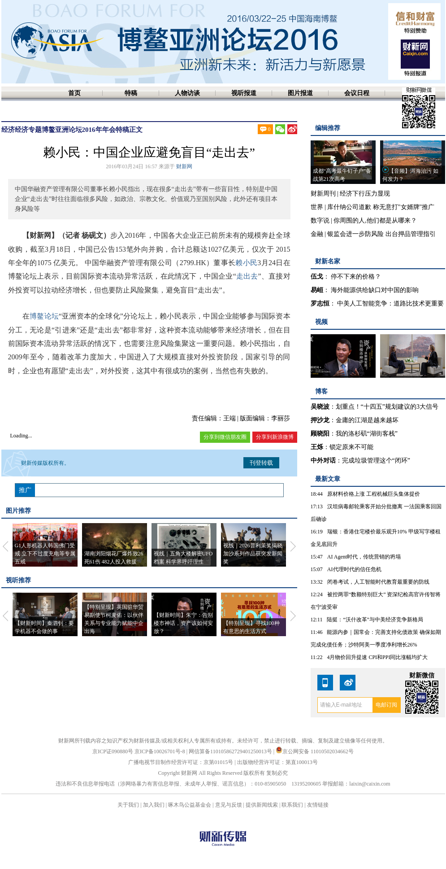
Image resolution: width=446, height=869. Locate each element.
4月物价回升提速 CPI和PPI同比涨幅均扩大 (377, 657)
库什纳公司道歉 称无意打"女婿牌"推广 (380, 207)
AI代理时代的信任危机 (354, 569)
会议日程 (356, 93)
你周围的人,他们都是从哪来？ (375, 220)
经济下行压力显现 (365, 193)
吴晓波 (320, 406)
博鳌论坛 (44, 316)
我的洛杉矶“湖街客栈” (367, 433)
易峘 (317, 290)
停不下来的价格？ (356, 276)
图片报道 (300, 93)
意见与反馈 (228, 805)
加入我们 (154, 805)
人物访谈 (187, 93)
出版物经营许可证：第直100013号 (277, 762)
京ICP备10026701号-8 (160, 751)
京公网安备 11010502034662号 (315, 751)
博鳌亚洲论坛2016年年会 (79, 129)
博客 (321, 391)
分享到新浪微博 (275, 437)
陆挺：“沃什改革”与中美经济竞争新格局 (375, 619)
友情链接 (318, 805)
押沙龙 (320, 420)
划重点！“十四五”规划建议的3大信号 (387, 406)
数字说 (320, 220)
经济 (8, 129)
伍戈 (317, 276)
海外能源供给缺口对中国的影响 (375, 290)
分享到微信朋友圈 (225, 437)
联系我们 (292, 805)
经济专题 (28, 129)
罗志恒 (320, 303)
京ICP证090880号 (112, 751)
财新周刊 (323, 193)
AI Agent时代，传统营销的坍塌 (364, 557)
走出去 (247, 276)
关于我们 (128, 805)
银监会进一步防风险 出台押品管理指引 (381, 234)
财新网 (184, 166)
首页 (74, 93)
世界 (317, 207)
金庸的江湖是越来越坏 (367, 420)
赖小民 (246, 262)
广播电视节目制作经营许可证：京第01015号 (180, 762)
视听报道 (243, 93)
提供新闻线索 (262, 805)
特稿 (131, 93)
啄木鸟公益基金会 (190, 805)
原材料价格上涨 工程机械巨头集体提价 (373, 494)
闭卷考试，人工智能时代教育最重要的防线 (378, 582)
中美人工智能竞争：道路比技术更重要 (390, 303)
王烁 (317, 447)
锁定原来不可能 (351, 447)
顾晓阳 (320, 433)
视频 (321, 322)
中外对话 (323, 460)
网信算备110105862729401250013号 (231, 751)
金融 (317, 234)
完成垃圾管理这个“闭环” (376, 460)
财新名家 (327, 261)
